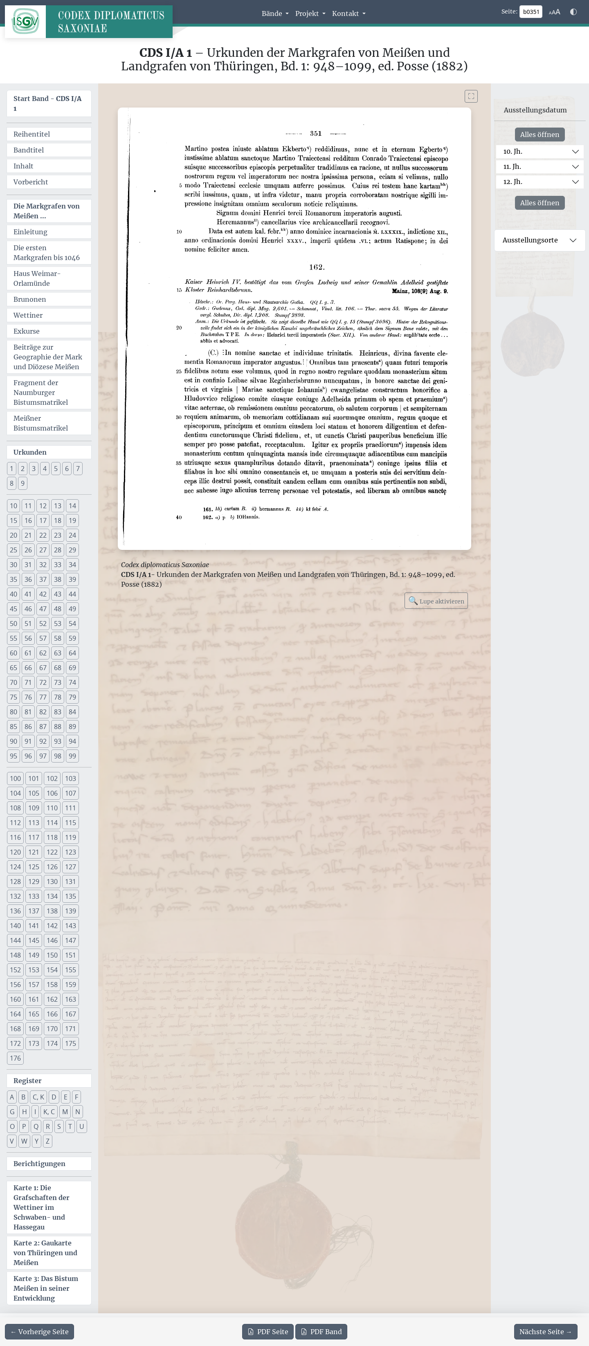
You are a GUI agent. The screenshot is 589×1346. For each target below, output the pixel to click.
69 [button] (72, 667)
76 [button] (28, 697)
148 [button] (15, 955)
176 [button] (15, 1058)
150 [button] (52, 955)
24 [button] (72, 535)
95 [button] (13, 756)
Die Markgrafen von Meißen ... (46, 211)
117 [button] (33, 837)
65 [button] (13, 667)
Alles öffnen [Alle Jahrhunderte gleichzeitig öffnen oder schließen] (540, 134)
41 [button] (28, 594)
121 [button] (33, 852)
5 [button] (56, 468)
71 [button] (28, 682)
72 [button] (43, 682)
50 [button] (13, 623)
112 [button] (15, 822)
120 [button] (15, 852)
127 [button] (70, 866)
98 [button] (57, 756)
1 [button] (11, 468)
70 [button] (13, 682)
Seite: (509, 11)
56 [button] (28, 638)
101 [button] (33, 778)
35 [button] (13, 579)
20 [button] (13, 535)
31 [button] (28, 564)
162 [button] (52, 999)
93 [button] (57, 741)
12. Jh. (513, 181)
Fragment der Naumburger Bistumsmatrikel (40, 392)
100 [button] (15, 778)
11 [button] (28, 505)
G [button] (12, 1111)
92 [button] (43, 741)
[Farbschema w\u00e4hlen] (573, 11)
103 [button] (70, 778)
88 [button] (57, 726)
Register (27, 1081)
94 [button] (72, 741)
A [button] (12, 1097)
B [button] (23, 1097)
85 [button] (13, 726)
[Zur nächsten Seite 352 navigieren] (546, 1331)
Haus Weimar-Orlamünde (37, 278)
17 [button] (43, 520)
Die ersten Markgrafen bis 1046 (46, 253)
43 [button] (57, 594)
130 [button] (52, 881)
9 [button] (23, 483)
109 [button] (33, 807)
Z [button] (47, 1141)
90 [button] (13, 741)
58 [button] (57, 638)
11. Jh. (512, 166)
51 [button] (28, 623)
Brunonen (29, 299)
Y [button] (36, 1141)
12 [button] (43, 505)
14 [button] (72, 505)
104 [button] (15, 793)
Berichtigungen (39, 1164)
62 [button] (43, 652)
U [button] (81, 1126)
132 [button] (15, 896)
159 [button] (70, 984)
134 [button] (52, 896)
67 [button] (43, 667)
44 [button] (72, 594)
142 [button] (52, 925)
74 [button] (72, 682)
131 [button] (70, 881)
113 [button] (33, 822)
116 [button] (15, 837)
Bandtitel (28, 150)
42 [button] (43, 594)
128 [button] (15, 881)
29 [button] (72, 549)
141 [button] (33, 925)
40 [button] (13, 594)
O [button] (12, 1126)
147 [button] (70, 940)
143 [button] (70, 925)
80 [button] (13, 711)
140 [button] (15, 925)
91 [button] (28, 741)
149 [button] (33, 955)
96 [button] (28, 756)
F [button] (76, 1097)
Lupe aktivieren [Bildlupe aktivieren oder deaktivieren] (436, 600)
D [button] (54, 1097)
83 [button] (57, 711)
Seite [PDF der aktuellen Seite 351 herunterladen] (267, 1332)
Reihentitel (31, 134)
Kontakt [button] (346, 13)
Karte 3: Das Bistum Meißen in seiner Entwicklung (45, 1288)
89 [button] (72, 726)
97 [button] (43, 756)
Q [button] (36, 1126)
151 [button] (70, 955)
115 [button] (70, 822)
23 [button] (57, 535)
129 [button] (33, 881)
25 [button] (13, 549)
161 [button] (33, 999)
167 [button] (70, 1014)
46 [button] (28, 608)
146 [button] (52, 940)
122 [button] (52, 852)
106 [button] (52, 793)
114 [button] (52, 822)
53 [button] (57, 623)
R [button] (48, 1126)
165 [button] (33, 1014)
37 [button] (43, 579)
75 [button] (13, 697)
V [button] (12, 1141)
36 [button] (28, 579)
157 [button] (33, 984)
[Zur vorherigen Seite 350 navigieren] (39, 1331)
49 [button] (72, 608)
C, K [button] (38, 1097)
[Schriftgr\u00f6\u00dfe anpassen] (555, 12)
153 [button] (33, 969)
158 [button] (52, 984)
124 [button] (15, 866)
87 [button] (43, 726)
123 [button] (70, 852)
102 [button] (52, 778)
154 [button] (52, 969)
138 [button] (52, 910)
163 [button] (70, 999)
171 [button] (70, 1028)
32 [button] (43, 564)
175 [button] (70, 1043)
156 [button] (15, 984)
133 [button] (33, 896)
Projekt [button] (308, 13)
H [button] (24, 1111)
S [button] (59, 1126)
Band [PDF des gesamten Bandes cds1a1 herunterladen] (321, 1332)
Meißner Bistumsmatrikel (40, 423)
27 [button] (43, 549)
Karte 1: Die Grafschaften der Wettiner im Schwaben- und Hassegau (41, 1207)
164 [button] (15, 1014)
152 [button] (15, 969)
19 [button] (72, 520)
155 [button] (70, 969)
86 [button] (28, 726)
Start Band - (47, 103)
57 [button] (43, 638)
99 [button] (72, 756)
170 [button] (52, 1028)
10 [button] (13, 505)
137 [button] (33, 910)
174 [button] (52, 1043)
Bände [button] (273, 13)
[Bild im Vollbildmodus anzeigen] (471, 96)
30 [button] (13, 564)
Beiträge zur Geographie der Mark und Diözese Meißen (47, 357)
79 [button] (72, 697)
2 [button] (23, 468)
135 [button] (70, 896)
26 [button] (28, 549)
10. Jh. (513, 151)
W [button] (24, 1141)
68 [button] (57, 667)
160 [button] (15, 999)
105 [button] (33, 793)
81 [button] (28, 711)
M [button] (65, 1111)
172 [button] (15, 1043)
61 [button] (28, 652)
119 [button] (70, 837)
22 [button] (43, 535)
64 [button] (72, 652)
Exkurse (26, 331)
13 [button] (57, 505)
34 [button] (72, 564)
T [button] (70, 1126)
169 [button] (33, 1028)
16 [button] (28, 520)
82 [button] (43, 711)
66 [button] (28, 667)
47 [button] (43, 608)
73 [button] (57, 682)
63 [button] (57, 652)
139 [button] (70, 910)
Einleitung (30, 232)
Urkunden (30, 452)
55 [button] (13, 638)
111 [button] (70, 807)
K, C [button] (49, 1111)
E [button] (65, 1097)
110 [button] (52, 807)
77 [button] (43, 697)
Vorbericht (30, 182)
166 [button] (52, 1014)
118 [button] (52, 837)
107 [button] (70, 793)
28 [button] (57, 549)
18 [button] (57, 520)
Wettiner (28, 315)
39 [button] (72, 579)
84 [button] (72, 711)
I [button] (35, 1111)
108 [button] (15, 807)
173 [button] (33, 1043)
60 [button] (13, 652)
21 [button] (28, 535)
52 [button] (43, 623)
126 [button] (52, 866)
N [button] (77, 1111)
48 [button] (57, 608)
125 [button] (33, 866)
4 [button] (45, 468)
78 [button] (57, 697)
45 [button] (13, 608)
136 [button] (15, 910)
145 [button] (33, 940)
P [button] (24, 1126)
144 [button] (15, 940)
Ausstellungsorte (530, 240)
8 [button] (11, 483)
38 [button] (57, 579)
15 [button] (13, 520)
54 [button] (72, 623)
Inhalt (23, 166)
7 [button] (78, 468)
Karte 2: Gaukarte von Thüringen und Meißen (45, 1253)
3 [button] (34, 468)
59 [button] (72, 638)
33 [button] (57, 564)
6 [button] (67, 468)
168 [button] (15, 1028)
